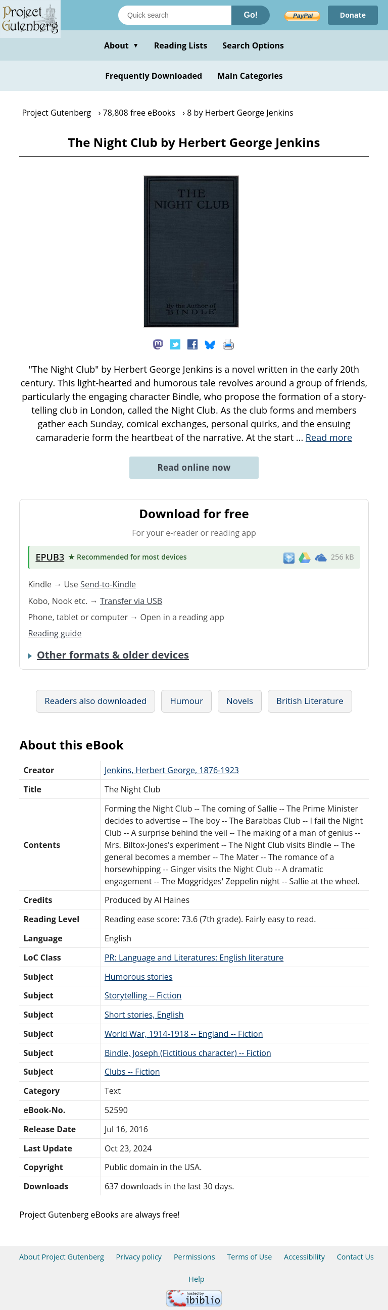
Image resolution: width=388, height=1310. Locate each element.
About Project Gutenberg (61, 1257)
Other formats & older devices (113, 655)
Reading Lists (181, 45)
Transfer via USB (131, 601)
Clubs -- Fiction (132, 1071)
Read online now (193, 467)
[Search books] (174, 15)
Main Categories (250, 75)
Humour (186, 701)
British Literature (310, 701)
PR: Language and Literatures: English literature (194, 957)
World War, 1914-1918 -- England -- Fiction (184, 1033)
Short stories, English (144, 1014)
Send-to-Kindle (108, 584)
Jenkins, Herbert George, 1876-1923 (172, 770)
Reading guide (54, 633)
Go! (251, 15)
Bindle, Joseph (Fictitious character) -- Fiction (188, 1053)
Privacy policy (139, 1257)
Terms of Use (249, 1257)
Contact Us (355, 1257)
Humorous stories (139, 976)
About (121, 45)
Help (196, 1279)
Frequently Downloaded (153, 75)
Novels (239, 701)
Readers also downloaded (95, 701)
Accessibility (304, 1257)
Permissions (194, 1257)
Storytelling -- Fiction (143, 995)
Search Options (253, 45)
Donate (353, 15)
